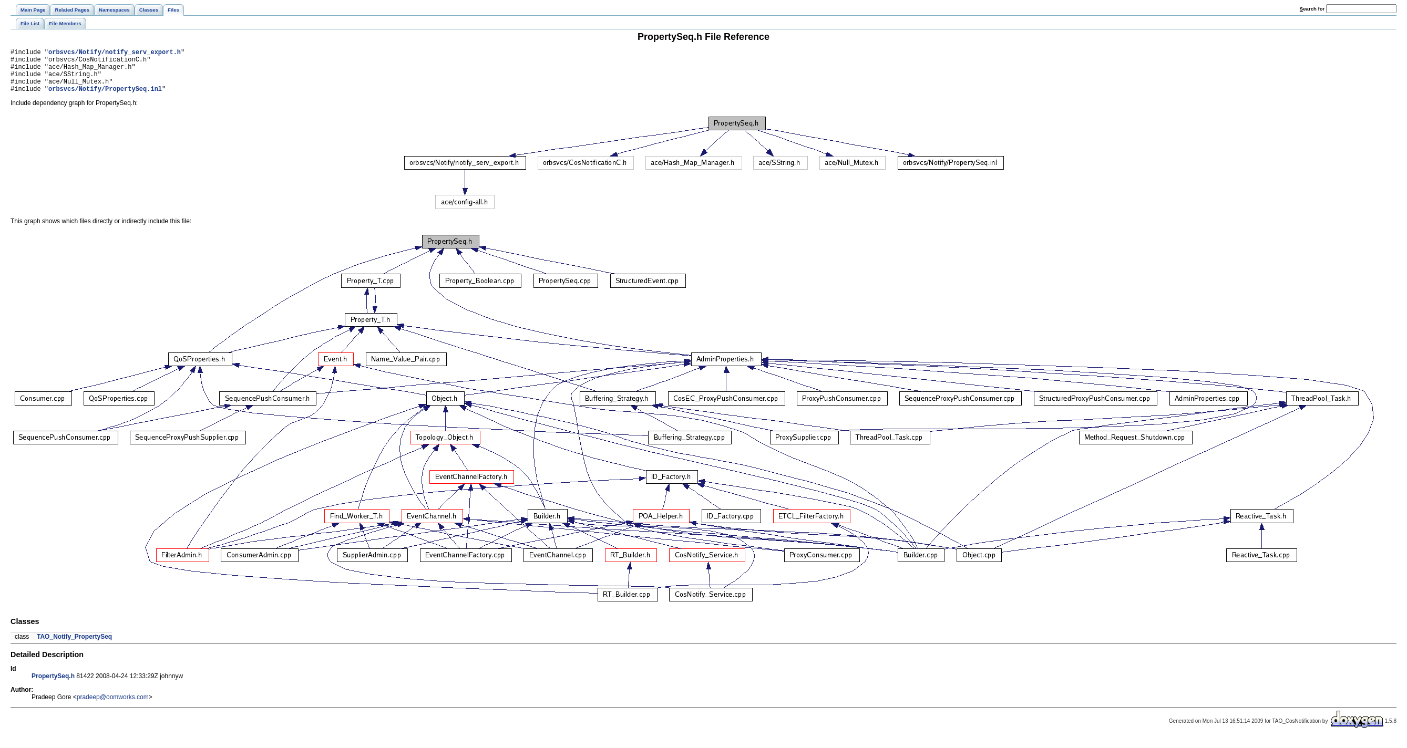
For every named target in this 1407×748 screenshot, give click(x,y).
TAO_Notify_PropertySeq (74, 646)
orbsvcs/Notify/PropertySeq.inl (105, 98)
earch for (1312, 9)
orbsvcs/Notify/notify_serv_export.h (114, 53)
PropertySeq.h (53, 685)
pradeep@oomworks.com (113, 706)
